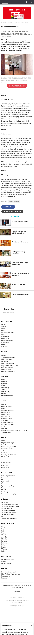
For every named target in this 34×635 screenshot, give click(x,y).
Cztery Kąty (5, 467)
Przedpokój (5, 388)
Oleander (4, 535)
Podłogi (3, 355)
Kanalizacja (4, 492)
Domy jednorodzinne (7, 559)
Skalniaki (4, 408)
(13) (17, 86)
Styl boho (4, 394)
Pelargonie (4, 543)
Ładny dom (6, 585)
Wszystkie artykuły (17, 602)
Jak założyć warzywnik (8, 512)
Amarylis (4, 537)
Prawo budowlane (7, 478)
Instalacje (4, 347)
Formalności (5, 336)
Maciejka (4, 539)
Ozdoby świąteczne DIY (9, 447)
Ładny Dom (4, 465)
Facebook (17, 591)
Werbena (4, 549)
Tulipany (3, 533)
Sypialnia (4, 384)
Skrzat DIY (4, 502)
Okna (2, 330)
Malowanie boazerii (7, 363)
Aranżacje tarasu (6, 418)
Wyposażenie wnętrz (7, 443)
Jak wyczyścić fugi (7, 508)
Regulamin (26, 600)
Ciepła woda (5, 339)
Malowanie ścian (6, 359)
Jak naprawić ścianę (7, 514)
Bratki (3, 545)
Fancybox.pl (20, 605)
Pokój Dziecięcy (6, 445)
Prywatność (18, 600)
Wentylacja (4, 490)
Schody (3, 326)
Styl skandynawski (7, 396)
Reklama (11, 600)
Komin (3, 328)
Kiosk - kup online (17, 14)
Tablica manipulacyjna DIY (9, 518)
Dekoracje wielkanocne (8, 455)
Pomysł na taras (6, 563)
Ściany (3, 345)
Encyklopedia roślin (7, 422)
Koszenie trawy (6, 416)
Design (13, 587)
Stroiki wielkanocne (7, 457)
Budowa (3, 22)
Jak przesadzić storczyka (9, 504)
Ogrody (23, 585)
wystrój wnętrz (14, 202)
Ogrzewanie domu (7, 340)
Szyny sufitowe (6, 488)
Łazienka (4, 382)
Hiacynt (3, 527)
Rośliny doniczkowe (7, 410)
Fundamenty (5, 342)
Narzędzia (4, 361)
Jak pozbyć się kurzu (8, 510)
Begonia (3, 529)
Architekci (4, 451)
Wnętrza (10, 22)
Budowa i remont (15, 585)
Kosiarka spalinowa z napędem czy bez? (14, 430)
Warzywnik (4, 420)
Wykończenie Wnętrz (8, 357)
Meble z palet (5, 414)
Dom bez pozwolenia (8, 476)
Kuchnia (3, 386)
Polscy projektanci (7, 449)
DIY (2, 516)
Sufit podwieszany (7, 367)
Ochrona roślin (5, 412)
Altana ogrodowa (6, 406)
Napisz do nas (5, 576)
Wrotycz (4, 426)
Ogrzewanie (5, 482)
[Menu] (31, 2)
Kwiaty (3, 551)
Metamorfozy (5, 392)
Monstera (4, 404)
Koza (3, 484)
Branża (3, 561)
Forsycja (4, 541)
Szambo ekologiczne (8, 371)
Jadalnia (4, 390)
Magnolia (4, 428)
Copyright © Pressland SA (17, 597)
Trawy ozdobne (6, 432)
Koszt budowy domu (7, 332)
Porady (3, 324)
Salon (3, 380)
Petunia (3, 547)
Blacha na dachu (6, 369)
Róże (3, 531)
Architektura (19, 587)
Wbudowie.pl (5, 480)
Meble (3, 441)
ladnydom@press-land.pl (9, 572)
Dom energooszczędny (8, 494)
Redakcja (4, 578)
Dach (2, 334)
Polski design (5, 453)
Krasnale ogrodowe (7, 424)
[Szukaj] (26, 2)
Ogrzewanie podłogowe (8, 486)
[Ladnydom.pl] (4, 2)
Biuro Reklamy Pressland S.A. (10, 574)
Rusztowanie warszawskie (9, 365)
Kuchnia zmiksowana (22, 22)
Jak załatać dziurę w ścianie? (10, 506)
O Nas (6, 600)
